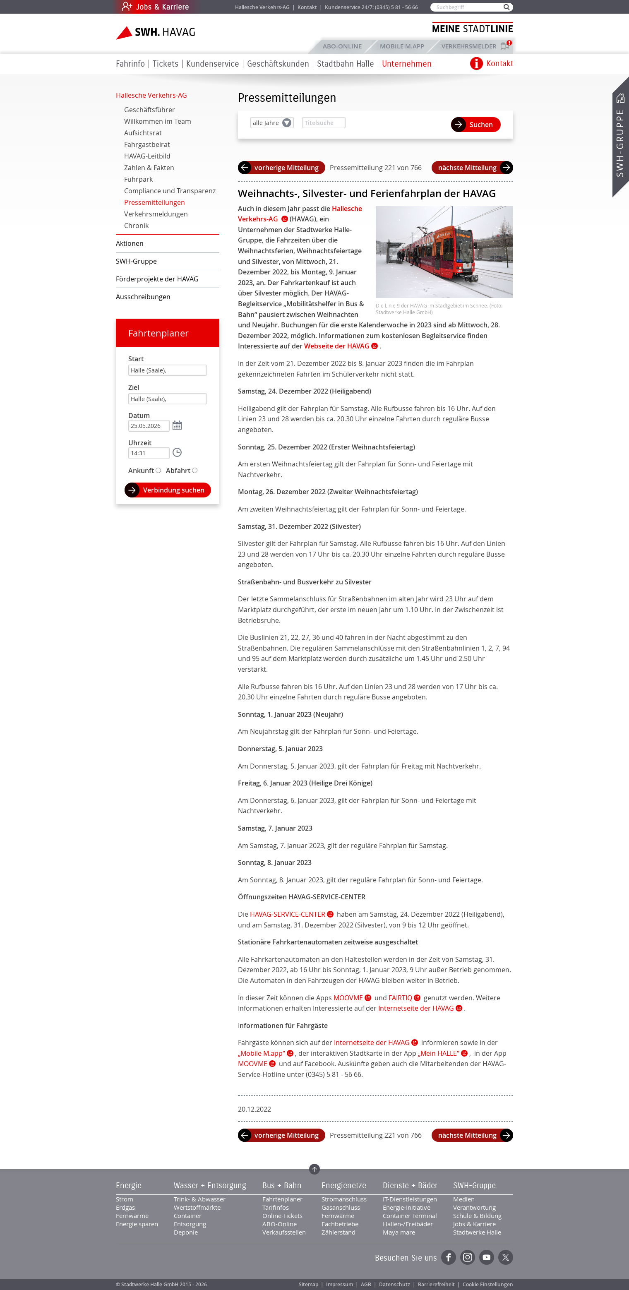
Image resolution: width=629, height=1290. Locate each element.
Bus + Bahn (282, 1186)
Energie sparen (137, 1224)
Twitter (505, 1257)
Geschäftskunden (278, 64)
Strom (124, 1199)
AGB (366, 1284)
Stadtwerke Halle (477, 1232)
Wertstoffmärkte (197, 1207)
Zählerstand (338, 1232)
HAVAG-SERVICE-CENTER (287, 914)
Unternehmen (407, 64)
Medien (464, 1199)
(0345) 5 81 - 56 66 (333, 1074)
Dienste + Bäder (410, 1186)
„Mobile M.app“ (261, 1053)
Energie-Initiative (406, 1207)
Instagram (467, 1257)
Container (188, 1215)
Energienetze (344, 1186)
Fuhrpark (138, 179)
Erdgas (125, 1207)
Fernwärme (132, 1215)
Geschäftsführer (149, 109)
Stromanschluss (344, 1199)
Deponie (186, 1232)
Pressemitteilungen (154, 202)
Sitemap (308, 1284)
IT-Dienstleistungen (410, 1199)
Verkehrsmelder (471, 46)
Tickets (165, 64)
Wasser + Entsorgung (210, 1186)
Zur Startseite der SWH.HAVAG (156, 33)
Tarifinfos (275, 1207)
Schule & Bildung (477, 1215)
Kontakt (307, 7)
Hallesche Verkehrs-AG (262, 7)
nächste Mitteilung (467, 167)
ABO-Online (342, 46)
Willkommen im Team (157, 121)
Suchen (481, 124)
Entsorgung (190, 1224)
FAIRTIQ (400, 997)
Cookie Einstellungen (488, 1284)
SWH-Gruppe (620, 143)
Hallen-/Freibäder (408, 1224)
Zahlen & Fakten (149, 167)
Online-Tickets (282, 1215)
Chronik (136, 225)
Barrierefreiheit (436, 1284)
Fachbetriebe (340, 1224)
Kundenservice (212, 64)
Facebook (448, 1257)
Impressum (339, 1284)
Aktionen (130, 243)
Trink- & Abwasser (200, 1199)
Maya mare (399, 1232)
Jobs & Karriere (211, 7)
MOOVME (348, 997)
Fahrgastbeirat (147, 144)
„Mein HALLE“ (438, 1053)
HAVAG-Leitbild (147, 156)
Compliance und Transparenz (170, 190)
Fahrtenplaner (158, 333)
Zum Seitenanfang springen (314, 1169)
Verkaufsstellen (284, 1232)
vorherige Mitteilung (286, 167)
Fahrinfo (130, 64)
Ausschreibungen (143, 296)
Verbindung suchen (173, 490)
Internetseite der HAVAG (416, 1008)
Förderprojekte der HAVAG (157, 278)
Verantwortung (474, 1207)
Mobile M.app (402, 46)
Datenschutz (394, 1284)
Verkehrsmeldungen (156, 214)
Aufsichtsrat (143, 132)
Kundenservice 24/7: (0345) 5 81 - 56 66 (371, 7)
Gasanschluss (341, 1207)
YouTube (486, 1257)
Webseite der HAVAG (337, 346)
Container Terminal (410, 1215)
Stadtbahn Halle (345, 64)
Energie (129, 1186)
